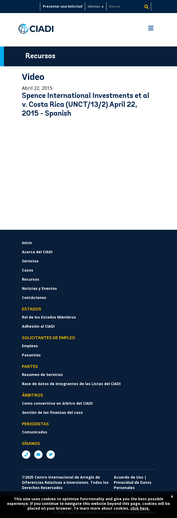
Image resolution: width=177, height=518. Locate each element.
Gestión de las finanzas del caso (52, 412)
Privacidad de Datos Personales (132, 485)
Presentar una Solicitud (62, 6)
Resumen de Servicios (42, 374)
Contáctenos (34, 297)
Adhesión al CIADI (38, 326)
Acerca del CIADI (37, 251)
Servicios (30, 260)
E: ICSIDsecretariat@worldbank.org (38, 454)
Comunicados (34, 431)
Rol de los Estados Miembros (49, 317)
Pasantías (31, 354)
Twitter (50, 454)
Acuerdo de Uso (128, 477)
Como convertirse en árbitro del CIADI (57, 403)
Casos (27, 270)
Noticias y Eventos (39, 288)
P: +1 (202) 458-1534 (26, 454)
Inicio (27, 242)
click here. (140, 508)
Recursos (30, 279)
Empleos (30, 345)
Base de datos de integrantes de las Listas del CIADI (71, 383)
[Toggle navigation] (151, 30)
